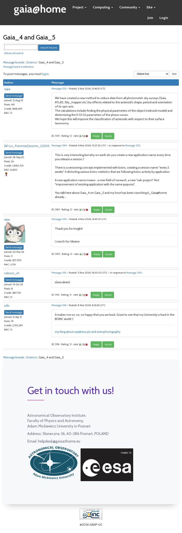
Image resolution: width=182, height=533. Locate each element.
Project (79, 7)
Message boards (13, 62)
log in (45, 74)
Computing (103, 7)
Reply (96, 136)
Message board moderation (18, 66)
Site (150, 7)
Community (129, 7)
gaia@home (40, 8)
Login (163, 18)
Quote (108, 136)
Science (31, 62)
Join (150, 18)
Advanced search (14, 53)
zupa (7, 89)
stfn (6, 306)
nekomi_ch (11, 273)
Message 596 (59, 305)
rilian (7, 219)
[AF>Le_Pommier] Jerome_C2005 (26, 146)
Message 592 (59, 272)
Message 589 (59, 145)
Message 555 (59, 88)
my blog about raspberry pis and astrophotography (87, 332)
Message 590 (59, 219)
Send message (13, 95)
